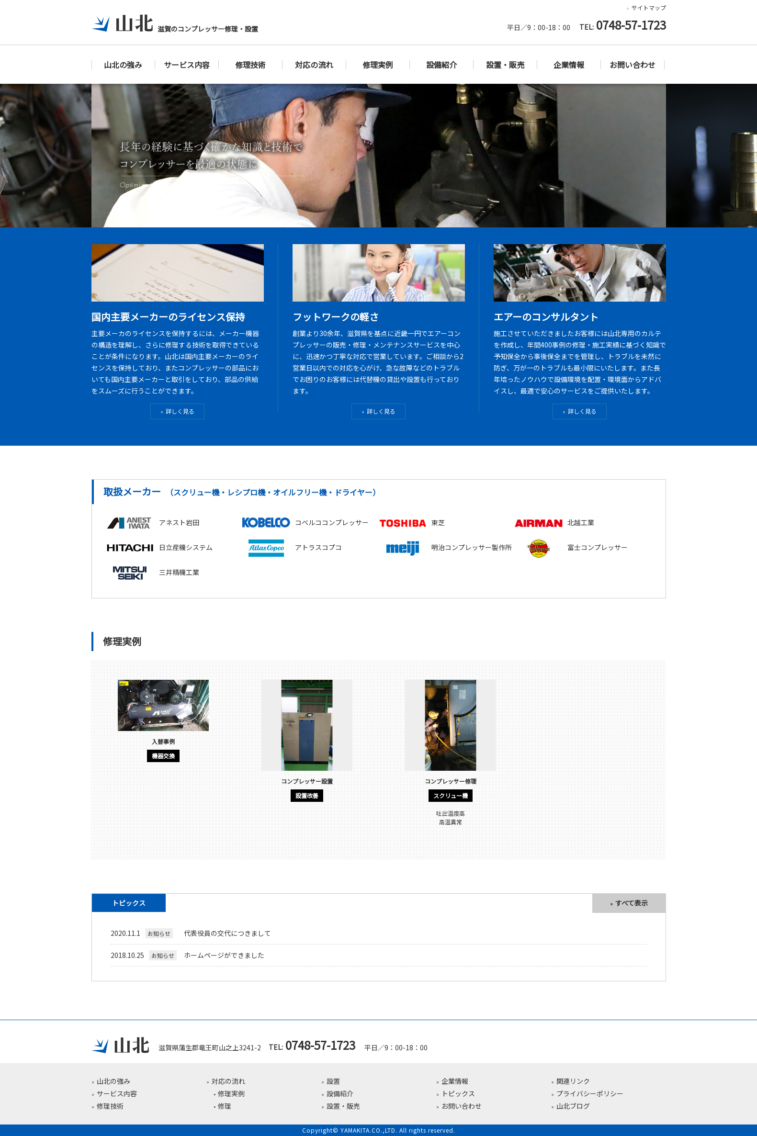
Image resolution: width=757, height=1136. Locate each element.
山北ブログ (572, 1106)
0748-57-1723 (631, 26)
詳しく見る (180, 411)
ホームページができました (187, 955)
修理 (224, 1106)
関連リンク (573, 1081)
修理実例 (377, 64)
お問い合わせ (632, 64)
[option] (163, 724)
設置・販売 (505, 64)
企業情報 (569, 64)
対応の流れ (314, 64)
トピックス (458, 1093)
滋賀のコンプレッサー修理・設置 (174, 29)
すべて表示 (631, 903)
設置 (333, 1081)
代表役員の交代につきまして (191, 933)
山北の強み (123, 64)
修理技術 (250, 64)
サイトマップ (648, 7)
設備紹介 (441, 64)
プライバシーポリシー (589, 1093)
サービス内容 (187, 64)
